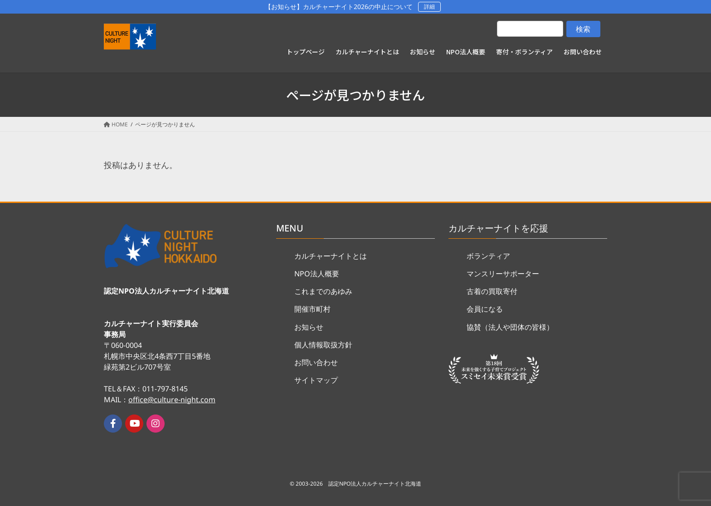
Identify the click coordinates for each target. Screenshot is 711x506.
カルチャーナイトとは (330, 256)
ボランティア (488, 256)
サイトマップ (316, 380)
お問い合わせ (316, 362)
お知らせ (308, 327)
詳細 (429, 6)
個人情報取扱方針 (323, 345)
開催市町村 (312, 309)
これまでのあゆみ (323, 291)
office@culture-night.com (171, 400)
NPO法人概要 (316, 274)
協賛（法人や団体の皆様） (510, 327)
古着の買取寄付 (492, 291)
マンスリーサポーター (503, 274)
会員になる (485, 309)
